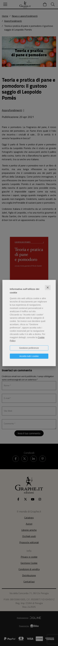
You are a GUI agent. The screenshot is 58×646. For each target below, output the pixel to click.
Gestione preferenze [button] (29, 348)
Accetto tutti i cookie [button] (29, 356)
